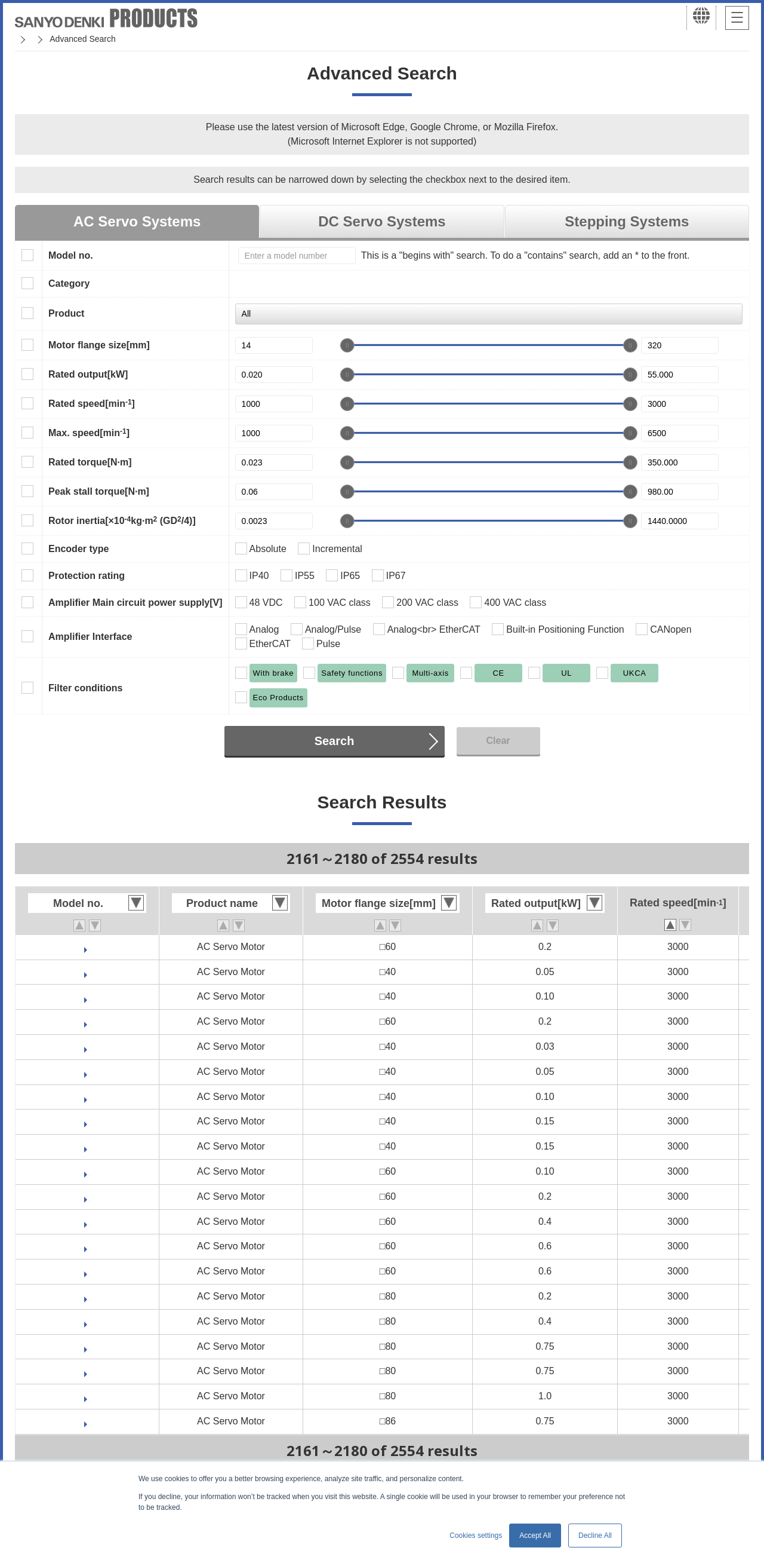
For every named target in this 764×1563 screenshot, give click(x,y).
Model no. (70, 255)
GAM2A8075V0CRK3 (90, 1346)
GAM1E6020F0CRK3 (90, 1021)
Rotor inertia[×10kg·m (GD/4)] (122, 520)
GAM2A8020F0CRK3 (90, 1296)
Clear (498, 740)
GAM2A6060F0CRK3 (90, 1271)
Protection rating (86, 576)
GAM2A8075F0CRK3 (90, 1371)
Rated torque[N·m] (90, 462)
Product (66, 313)
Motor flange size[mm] (99, 345)
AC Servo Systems (137, 221)
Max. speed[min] (89, 432)
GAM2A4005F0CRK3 (90, 1071)
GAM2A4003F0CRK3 (90, 1046)
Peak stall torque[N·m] (98, 491)
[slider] (347, 345)
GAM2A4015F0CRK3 (90, 1146)
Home (26, 39)
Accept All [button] (535, 1535)
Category (69, 283)
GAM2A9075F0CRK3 (90, 1421)
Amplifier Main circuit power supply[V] (135, 602)
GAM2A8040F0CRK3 (90, 1321)
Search (335, 740)
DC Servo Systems (381, 221)
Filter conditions (85, 688)
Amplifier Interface (90, 637)
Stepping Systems (627, 221)
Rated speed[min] (91, 403)
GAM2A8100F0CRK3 (90, 1396)
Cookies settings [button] (475, 1535)
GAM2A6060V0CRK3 (90, 1246)
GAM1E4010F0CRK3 (90, 996)
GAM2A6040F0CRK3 (90, 1221)
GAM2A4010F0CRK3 (90, 1097)
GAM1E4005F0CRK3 (90, 972)
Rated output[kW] (88, 374)
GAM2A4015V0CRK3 (90, 1121)
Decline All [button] (595, 1535)
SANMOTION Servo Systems (109, 39)
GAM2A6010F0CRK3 (90, 1171)
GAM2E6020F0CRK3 (90, 947)
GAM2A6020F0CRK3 (90, 1196)
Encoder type (78, 549)
